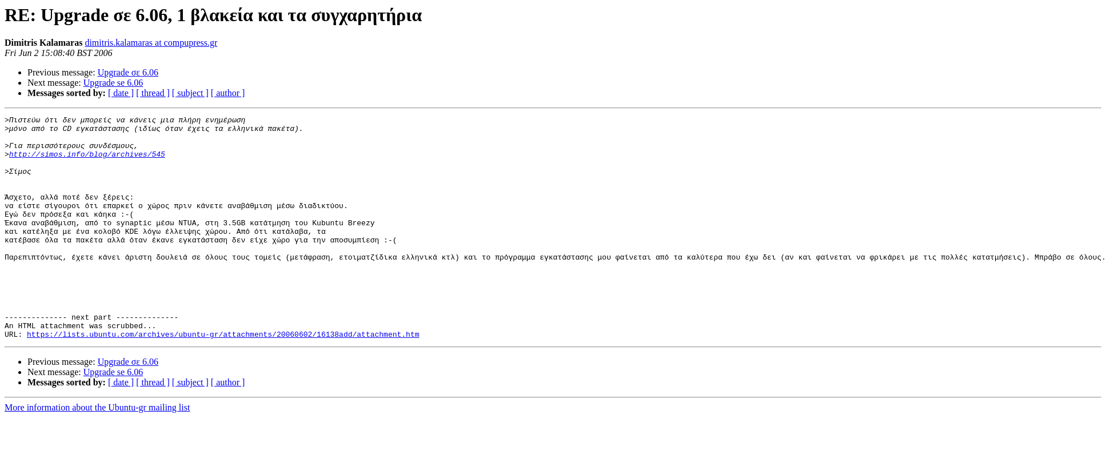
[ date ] (121, 93)
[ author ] (228, 93)
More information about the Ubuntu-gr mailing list (97, 452)
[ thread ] (153, 93)
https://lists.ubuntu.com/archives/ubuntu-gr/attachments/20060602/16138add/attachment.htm (223, 378)
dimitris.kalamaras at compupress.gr (151, 42)
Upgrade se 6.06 (113, 82)
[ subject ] (190, 93)
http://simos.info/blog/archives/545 (87, 162)
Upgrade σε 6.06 (128, 72)
